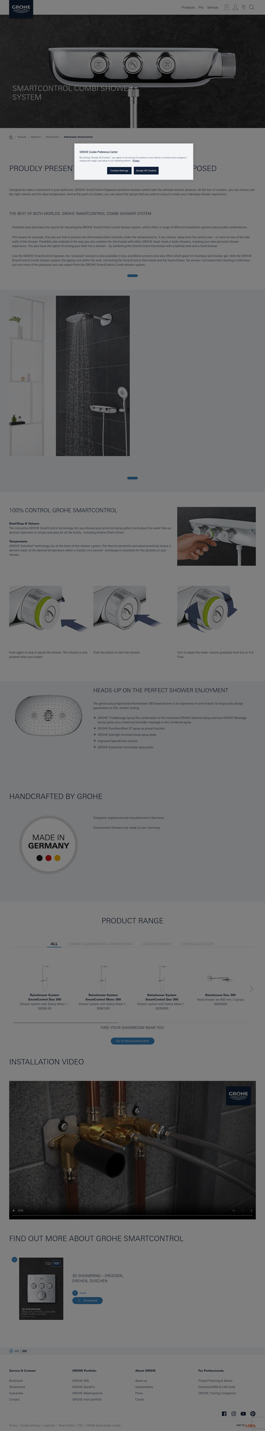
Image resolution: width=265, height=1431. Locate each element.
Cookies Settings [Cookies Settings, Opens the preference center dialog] (119, 170)
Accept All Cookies (146, 170)
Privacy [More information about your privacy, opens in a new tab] (135, 160)
